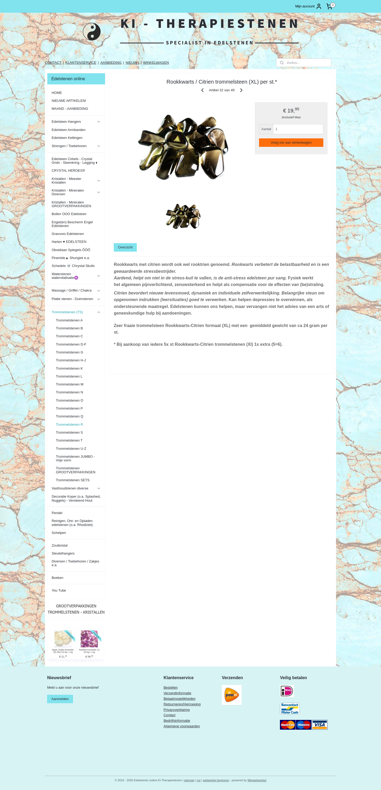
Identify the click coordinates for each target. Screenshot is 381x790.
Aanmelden (60, 699)
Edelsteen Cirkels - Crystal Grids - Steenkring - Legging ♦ (74, 161)
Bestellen (171, 687)
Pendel (57, 513)
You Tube (59, 590)
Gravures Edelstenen (68, 234)
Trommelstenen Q (69, 416)
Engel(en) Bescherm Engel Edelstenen (72, 224)
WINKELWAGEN (156, 63)
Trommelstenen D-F (71, 344)
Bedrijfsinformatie (177, 721)
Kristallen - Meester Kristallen (76, 180)
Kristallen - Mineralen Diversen (76, 192)
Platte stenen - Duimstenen (76, 299)
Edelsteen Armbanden (68, 130)
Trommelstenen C (69, 336)
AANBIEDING (110, 63)
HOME (57, 93)
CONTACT (53, 63)
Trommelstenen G (69, 352)
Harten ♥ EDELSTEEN (69, 242)
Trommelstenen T (69, 440)
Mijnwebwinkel (257, 780)
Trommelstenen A (69, 320)
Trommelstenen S (69, 432)
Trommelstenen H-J (71, 360)
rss (199, 780)
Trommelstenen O (69, 400)
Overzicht (125, 247)
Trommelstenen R (69, 424)
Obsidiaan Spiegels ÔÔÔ (71, 250)
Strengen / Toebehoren (76, 146)
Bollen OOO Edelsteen (69, 214)
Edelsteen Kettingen (67, 138)
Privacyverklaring (177, 710)
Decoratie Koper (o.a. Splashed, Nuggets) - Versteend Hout (76, 498)
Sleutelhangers (63, 553)
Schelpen (59, 533)
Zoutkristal (59, 545)
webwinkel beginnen (216, 780)
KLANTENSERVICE (80, 63)
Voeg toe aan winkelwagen (291, 142)
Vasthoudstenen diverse (76, 488)
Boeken (57, 578)
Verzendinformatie (177, 693)
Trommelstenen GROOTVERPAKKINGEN (75, 470)
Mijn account (308, 6)
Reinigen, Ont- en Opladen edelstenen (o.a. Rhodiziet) (72, 522)
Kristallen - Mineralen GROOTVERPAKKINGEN (71, 204)
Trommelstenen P (69, 408)
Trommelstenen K (69, 368)
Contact (169, 715)
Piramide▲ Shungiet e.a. (71, 258)
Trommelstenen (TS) (76, 312)
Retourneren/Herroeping (182, 704)
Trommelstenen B (69, 328)
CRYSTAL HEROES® (68, 170)
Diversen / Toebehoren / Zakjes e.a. (75, 563)
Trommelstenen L (69, 376)
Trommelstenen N (69, 392)
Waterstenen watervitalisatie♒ (76, 276)
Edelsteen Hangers (76, 122)
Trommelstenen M (69, 384)
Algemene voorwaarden (182, 726)
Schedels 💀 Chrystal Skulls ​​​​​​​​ (74, 266)
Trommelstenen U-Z (71, 449)
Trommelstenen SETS (72, 480)
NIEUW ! (132, 63)
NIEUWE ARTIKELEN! (69, 101)
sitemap (189, 780)
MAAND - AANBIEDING (70, 109)
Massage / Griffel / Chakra (76, 290)
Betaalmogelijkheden (180, 699)
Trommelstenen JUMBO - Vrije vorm (75, 458)
